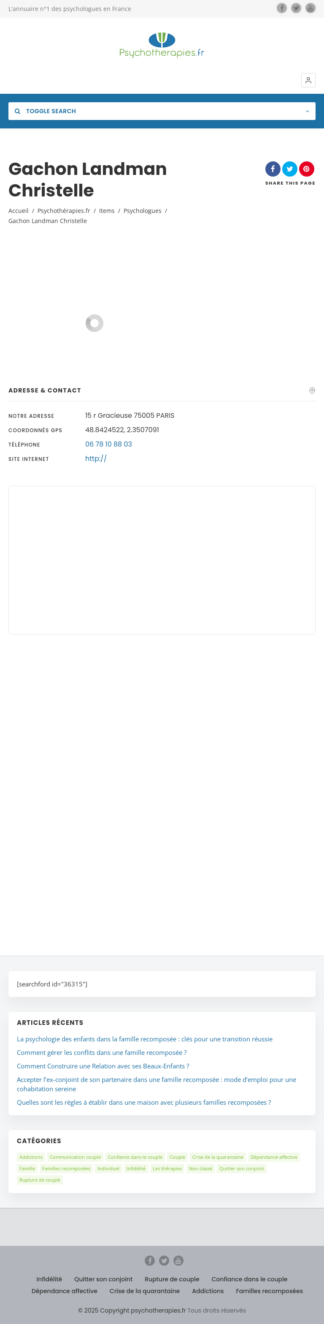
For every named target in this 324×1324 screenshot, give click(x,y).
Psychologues (143, 211)
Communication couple (75, 1157)
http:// (96, 458)
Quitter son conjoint (241, 1168)
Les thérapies (167, 1168)
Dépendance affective (274, 1157)
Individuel (108, 1168)
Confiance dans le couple (135, 1157)
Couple (177, 1157)
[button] (308, 80)
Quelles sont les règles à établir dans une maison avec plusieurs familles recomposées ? (144, 1102)
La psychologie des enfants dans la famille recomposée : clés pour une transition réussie (145, 1039)
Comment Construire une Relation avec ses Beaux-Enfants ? (103, 1066)
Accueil (18, 211)
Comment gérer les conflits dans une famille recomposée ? (101, 1052)
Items (107, 211)
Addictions (31, 1157)
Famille (27, 1168)
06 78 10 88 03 (108, 444)
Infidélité (136, 1168)
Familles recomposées (66, 1168)
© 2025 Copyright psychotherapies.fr (132, 1310)
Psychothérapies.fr (64, 211)
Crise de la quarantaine (217, 1157)
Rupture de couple (39, 1180)
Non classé (200, 1168)
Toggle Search (45, 111)
